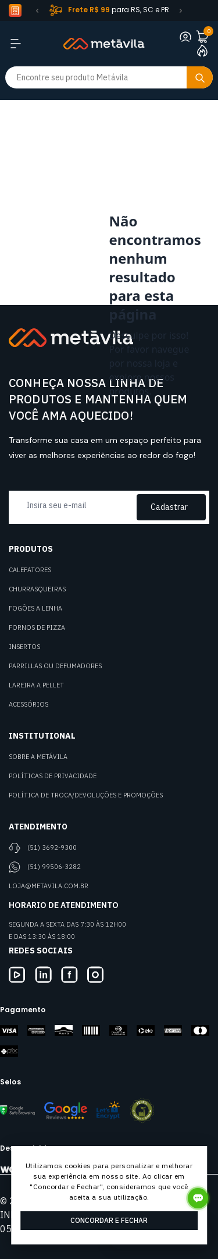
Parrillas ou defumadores (55, 666)
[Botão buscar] (200, 77)
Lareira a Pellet (36, 685)
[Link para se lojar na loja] (185, 37)
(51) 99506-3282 (54, 867)
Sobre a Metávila (38, 757)
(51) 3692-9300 (52, 847)
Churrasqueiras (37, 589)
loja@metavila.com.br (48, 886)
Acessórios (28, 704)
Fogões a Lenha (35, 608)
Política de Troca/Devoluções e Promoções (86, 795)
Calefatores (30, 570)
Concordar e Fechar (109, 1220)
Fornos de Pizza (37, 627)
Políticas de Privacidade (53, 776)
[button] (37, 10)
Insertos (24, 647)
